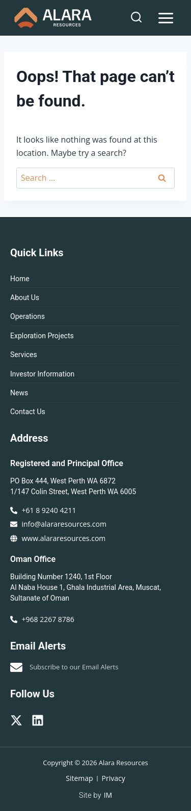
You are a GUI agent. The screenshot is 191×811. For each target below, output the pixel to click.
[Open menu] (165, 18)
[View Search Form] (136, 18)
